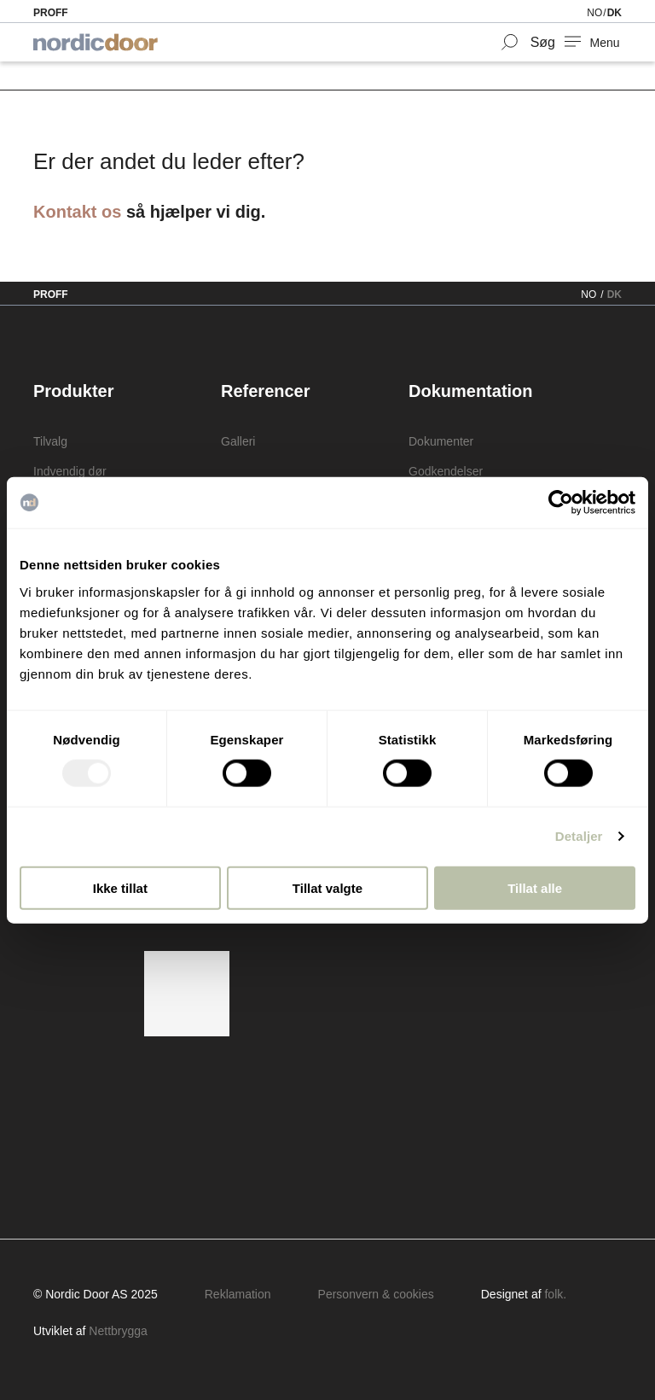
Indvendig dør (70, 471)
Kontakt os (77, 211)
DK (614, 13)
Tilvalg (50, 441)
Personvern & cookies (376, 1294)
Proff (50, 13)
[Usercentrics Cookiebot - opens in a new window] (560, 503)
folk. (555, 1294)
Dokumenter (441, 441)
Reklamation (238, 1294)
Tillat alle (534, 887)
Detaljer (579, 836)
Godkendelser (446, 471)
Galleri (238, 441)
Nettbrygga (118, 1331)
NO (594, 13)
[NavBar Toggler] (593, 42)
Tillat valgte (327, 887)
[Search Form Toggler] (528, 42)
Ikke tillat (120, 887)
